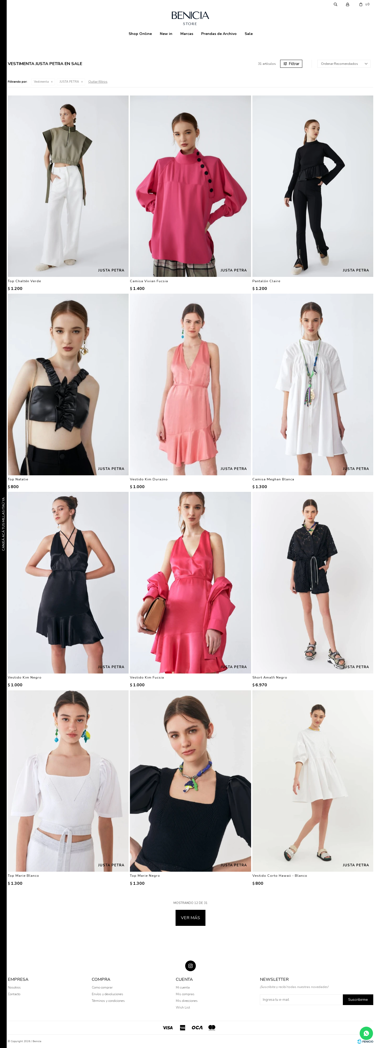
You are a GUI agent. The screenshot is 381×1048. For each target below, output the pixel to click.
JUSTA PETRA (69, 82)
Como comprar (102, 987)
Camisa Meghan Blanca (273, 479)
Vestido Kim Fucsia (147, 677)
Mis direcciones (187, 1001)
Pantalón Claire (266, 281)
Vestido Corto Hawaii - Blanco (279, 875)
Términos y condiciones (108, 1001)
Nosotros (14, 987)
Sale (249, 33)
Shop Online (140, 33)
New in (166, 33)
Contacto (14, 994)
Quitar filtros (98, 81)
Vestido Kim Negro (25, 677)
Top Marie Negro (145, 875)
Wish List (183, 1007)
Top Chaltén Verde (24, 281)
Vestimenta (41, 82)
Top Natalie (18, 479)
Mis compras (185, 994)
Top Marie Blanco (23, 875)
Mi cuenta (183, 987)
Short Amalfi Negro (269, 677)
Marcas (186, 33)
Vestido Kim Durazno (149, 479)
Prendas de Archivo (219, 33)
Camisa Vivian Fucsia (149, 281)
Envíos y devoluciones (107, 994)
